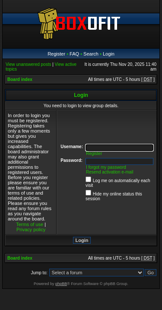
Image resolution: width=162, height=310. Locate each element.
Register (56, 53)
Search (90, 53)
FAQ (74, 53)
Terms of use (29, 224)
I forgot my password (106, 167)
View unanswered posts (28, 64)
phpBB (61, 284)
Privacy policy (30, 229)
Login (108, 53)
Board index (19, 79)
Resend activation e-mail (109, 172)
